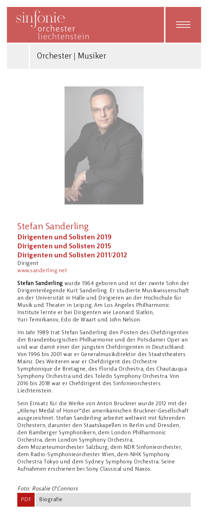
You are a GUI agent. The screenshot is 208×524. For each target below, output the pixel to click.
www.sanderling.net (42, 271)
